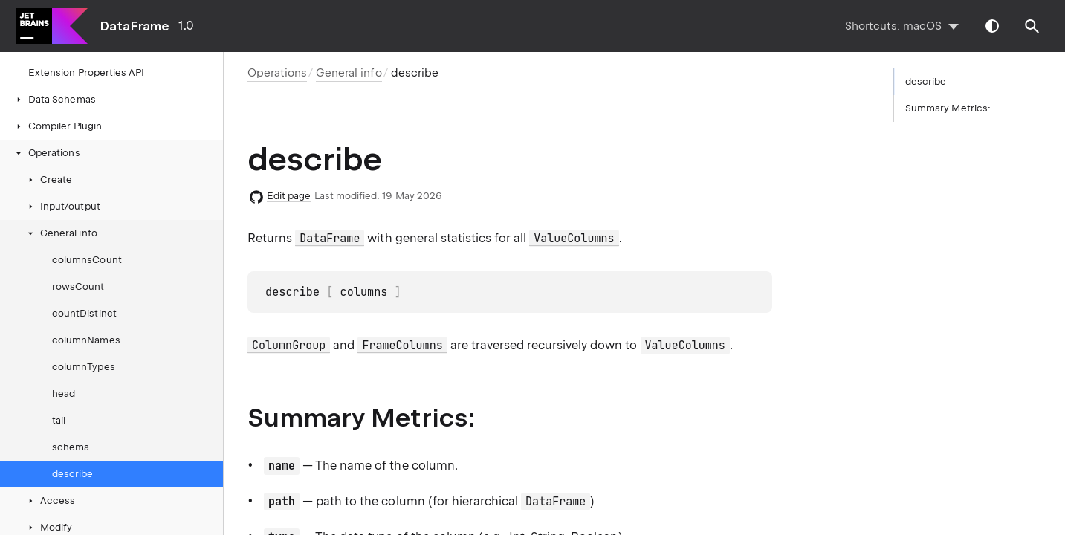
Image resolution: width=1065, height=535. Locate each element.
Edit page (289, 195)
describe (72, 473)
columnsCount (87, 259)
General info (61, 233)
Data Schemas (54, 99)
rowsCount (78, 286)
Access (50, 500)
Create (48, 179)
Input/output (62, 206)
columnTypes (83, 366)
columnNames (86, 340)
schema (70, 447)
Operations (46, 152)
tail (58, 420)
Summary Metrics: (948, 108)
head (63, 393)
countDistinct (84, 313)
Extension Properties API (86, 72)
